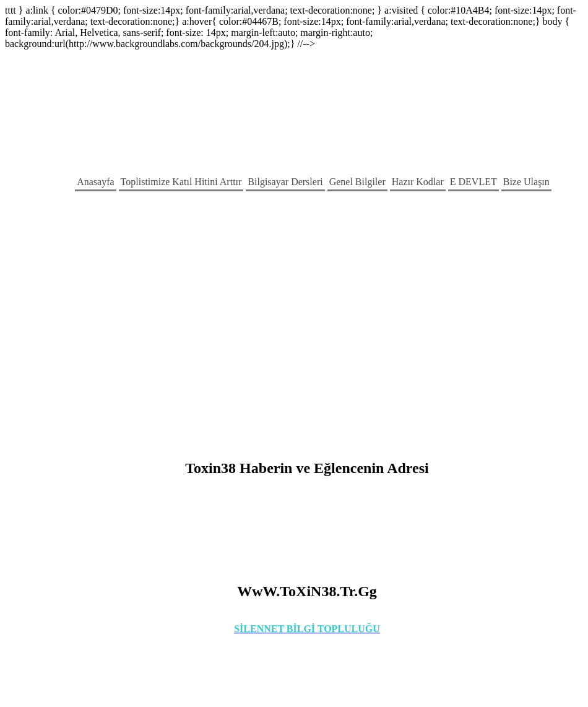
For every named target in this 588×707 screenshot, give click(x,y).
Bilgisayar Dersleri (285, 181)
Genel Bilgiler (357, 181)
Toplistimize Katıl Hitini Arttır (181, 181)
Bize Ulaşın (526, 181)
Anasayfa (95, 181)
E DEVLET (473, 181)
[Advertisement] (116, 325)
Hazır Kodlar (418, 181)
